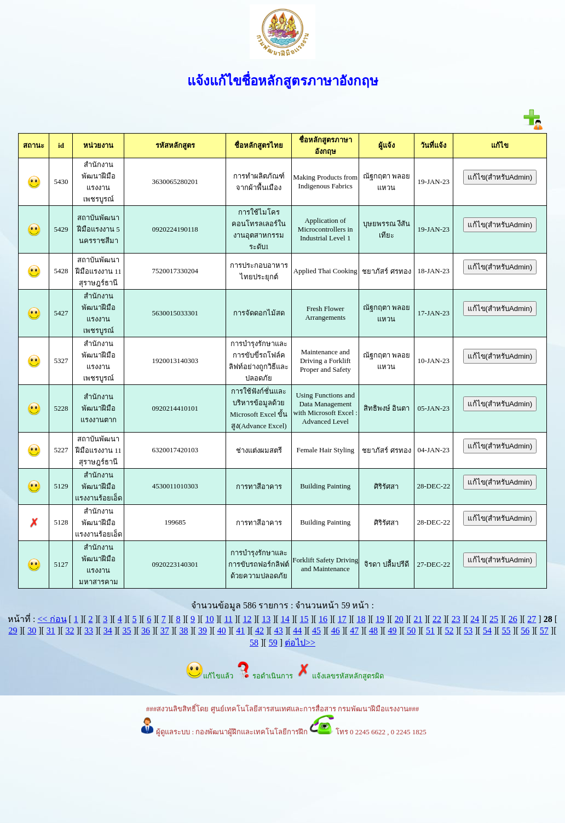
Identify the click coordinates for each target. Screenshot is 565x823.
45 (316, 630)
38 (183, 630)
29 (12, 630)
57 (544, 630)
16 (323, 619)
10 (209, 619)
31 (51, 630)
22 (437, 619)
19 (380, 619)
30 (31, 630)
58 (254, 642)
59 (273, 642)
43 (278, 630)
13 (266, 619)
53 (468, 630)
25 (493, 619)
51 (430, 630)
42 (259, 630)
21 (417, 619)
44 (297, 630)
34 (107, 630)
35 (126, 630)
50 (411, 630)
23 (456, 619)
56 (525, 630)
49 (392, 630)
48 (373, 630)
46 (335, 630)
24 (474, 619)
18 (360, 619)
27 (531, 619)
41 (240, 630)
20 (399, 619)
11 (228, 619)
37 (164, 630)
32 (69, 630)
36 (145, 630)
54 (487, 630)
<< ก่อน (51, 619)
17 (342, 619)
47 (354, 630)
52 (449, 630)
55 (506, 630)
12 (247, 619)
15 (303, 619)
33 (88, 630)
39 (202, 630)
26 (513, 619)
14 (285, 619)
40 (221, 630)
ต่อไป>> (300, 642)
